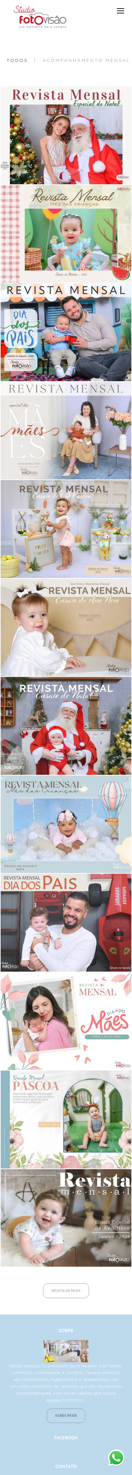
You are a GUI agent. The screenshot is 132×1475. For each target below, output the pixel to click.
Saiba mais (66, 1423)
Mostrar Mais (66, 1291)
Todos (17, 60)
